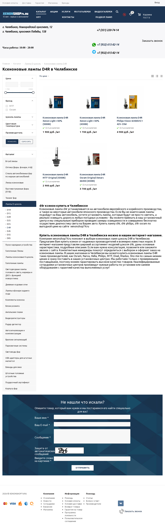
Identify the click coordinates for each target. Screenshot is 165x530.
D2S (8, 220)
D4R (9, 228)
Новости (47, 501)
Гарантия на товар (73, 510)
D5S (8, 235)
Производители (93, 504)
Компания (48, 493)
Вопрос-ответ (92, 501)
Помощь (90, 493)
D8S (8, 238)
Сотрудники (49, 504)
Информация (72, 493)
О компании (49, 498)
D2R (9, 217)
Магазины (48, 510)
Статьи (89, 498)
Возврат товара (72, 507)
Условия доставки (73, 504)
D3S (8, 224)
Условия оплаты (72, 501)
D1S (8, 213)
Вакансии (47, 507)
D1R (9, 210)
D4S (8, 231)
